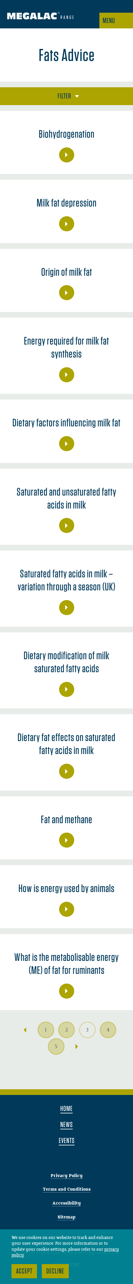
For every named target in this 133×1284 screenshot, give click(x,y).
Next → (76, 1046)
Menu (109, 20)
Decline (55, 1270)
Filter (64, 95)
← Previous (25, 1030)
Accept (24, 1270)
